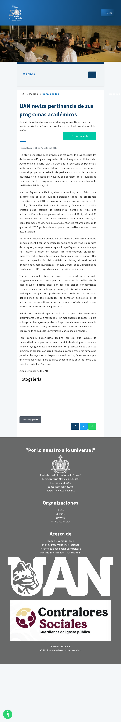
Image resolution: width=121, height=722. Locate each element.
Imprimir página (30, 419)
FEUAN (60, 510)
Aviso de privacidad (60, 646)
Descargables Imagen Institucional (60, 552)
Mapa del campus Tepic (60, 541)
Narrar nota (79, 136)
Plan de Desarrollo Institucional (60, 545)
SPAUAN (60, 518)
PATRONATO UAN (60, 521)
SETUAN (60, 514)
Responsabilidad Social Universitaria (61, 549)
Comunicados (50, 94)
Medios (28, 74)
